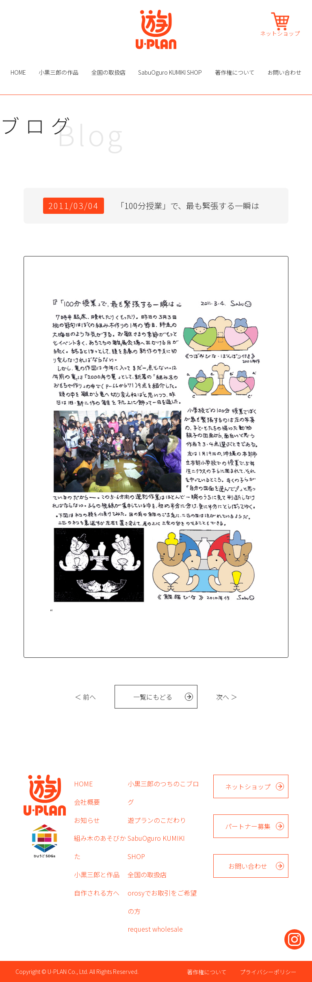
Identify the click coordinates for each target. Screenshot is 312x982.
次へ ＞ (226, 697)
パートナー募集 (248, 826)
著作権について (235, 72)
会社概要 (87, 802)
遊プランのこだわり (157, 820)
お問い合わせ (284, 72)
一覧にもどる (152, 697)
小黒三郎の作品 (58, 72)
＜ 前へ (85, 697)
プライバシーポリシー (268, 972)
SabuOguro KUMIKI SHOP (170, 72)
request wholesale (155, 929)
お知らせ (87, 820)
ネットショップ (280, 32)
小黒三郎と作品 (96, 874)
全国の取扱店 (108, 72)
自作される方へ (96, 893)
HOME (18, 72)
